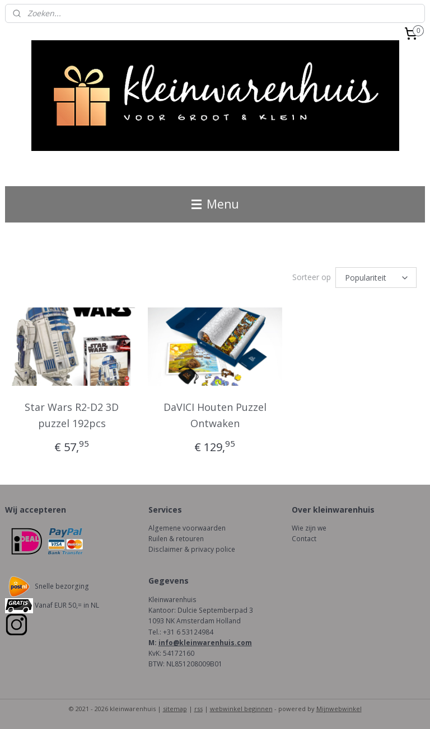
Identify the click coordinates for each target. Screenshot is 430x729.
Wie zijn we (309, 528)
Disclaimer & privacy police (191, 549)
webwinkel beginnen (241, 708)
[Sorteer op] (376, 277)
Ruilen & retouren (176, 538)
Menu (215, 204)
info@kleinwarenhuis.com (205, 642)
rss (198, 708)
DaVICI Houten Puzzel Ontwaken (215, 415)
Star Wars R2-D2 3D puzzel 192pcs (72, 415)
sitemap (175, 708)
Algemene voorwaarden (187, 528)
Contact (304, 538)
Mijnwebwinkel (339, 708)
